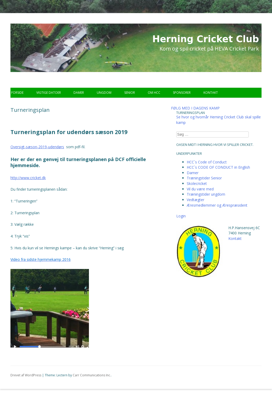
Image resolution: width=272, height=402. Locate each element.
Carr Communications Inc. (92, 375)
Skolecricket (197, 183)
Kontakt (210, 92)
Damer (78, 92)
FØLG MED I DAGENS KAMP (195, 108)
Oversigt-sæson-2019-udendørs (37, 146)
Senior (129, 92)
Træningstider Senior (204, 177)
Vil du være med (200, 188)
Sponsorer (182, 92)
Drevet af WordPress (25, 375)
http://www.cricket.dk (28, 177)
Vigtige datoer (48, 92)
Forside (17, 92)
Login (181, 215)
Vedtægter (195, 199)
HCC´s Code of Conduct (207, 161)
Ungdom (104, 92)
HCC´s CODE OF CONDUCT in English (218, 167)
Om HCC (154, 92)
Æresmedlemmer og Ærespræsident (217, 205)
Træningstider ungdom (206, 194)
